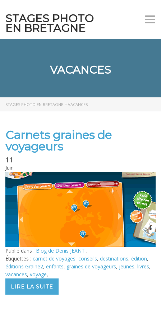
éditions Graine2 (24, 266)
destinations (114, 258)
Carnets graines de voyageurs (58, 140)
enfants (55, 266)
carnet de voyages (54, 258)
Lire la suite (32, 286)
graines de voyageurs (91, 266)
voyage (38, 274)
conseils (87, 258)
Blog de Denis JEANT (61, 250)
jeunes (126, 266)
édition (139, 258)
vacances (16, 274)
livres (143, 266)
